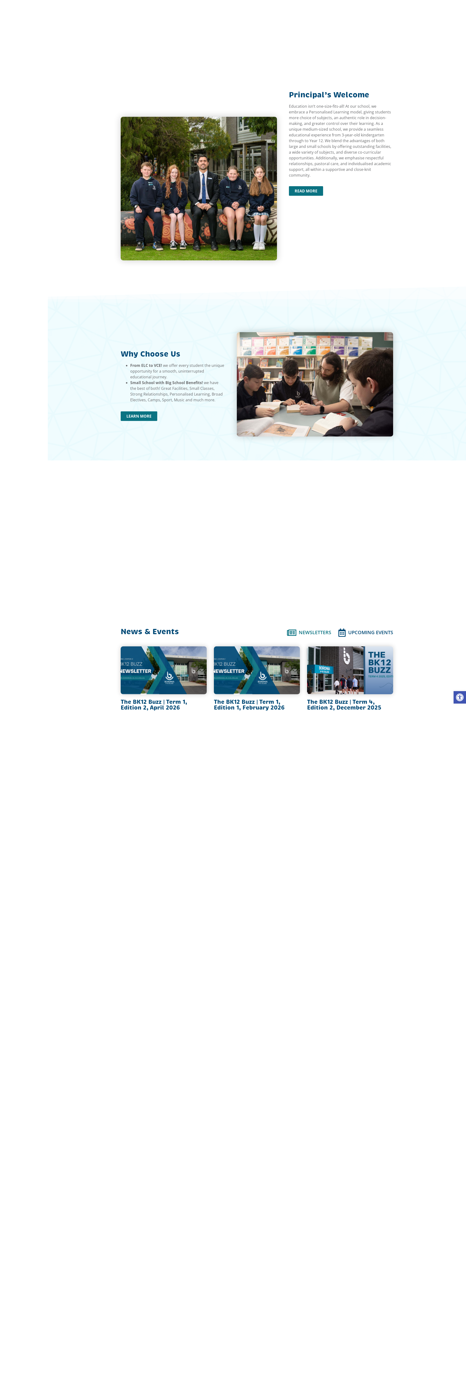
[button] (460, 697)
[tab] (309, 632)
